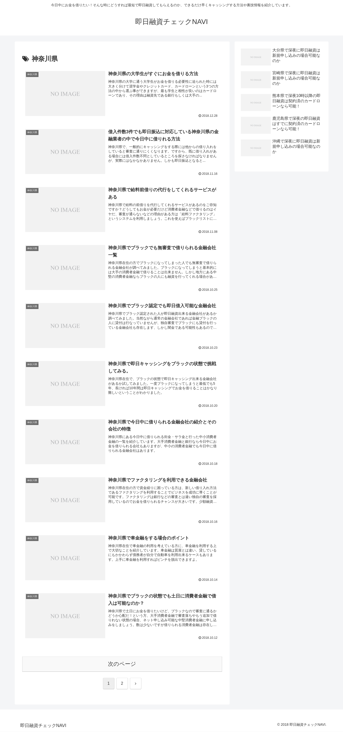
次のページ (122, 664)
